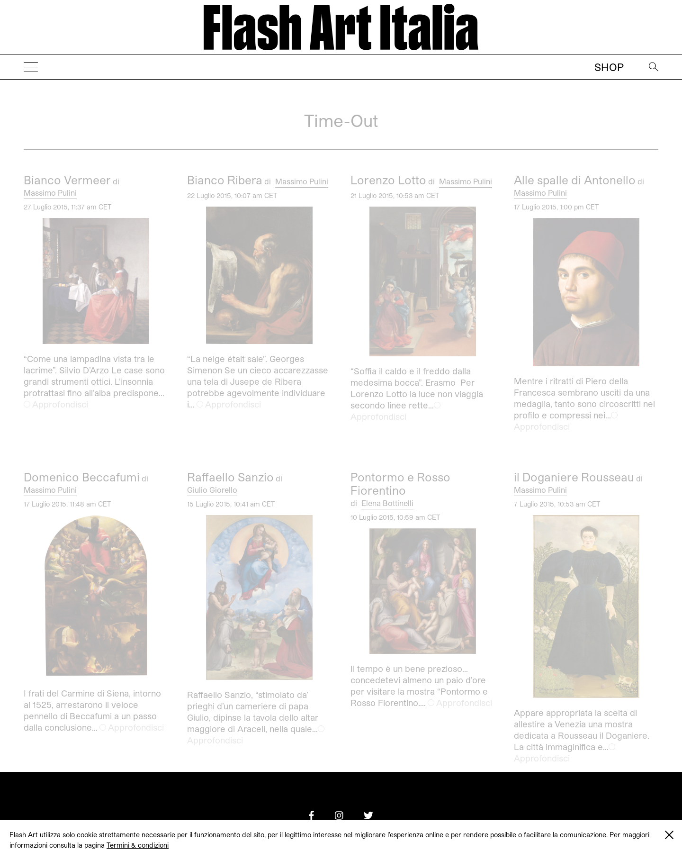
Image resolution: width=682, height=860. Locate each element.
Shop (609, 67)
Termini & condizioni (138, 845)
